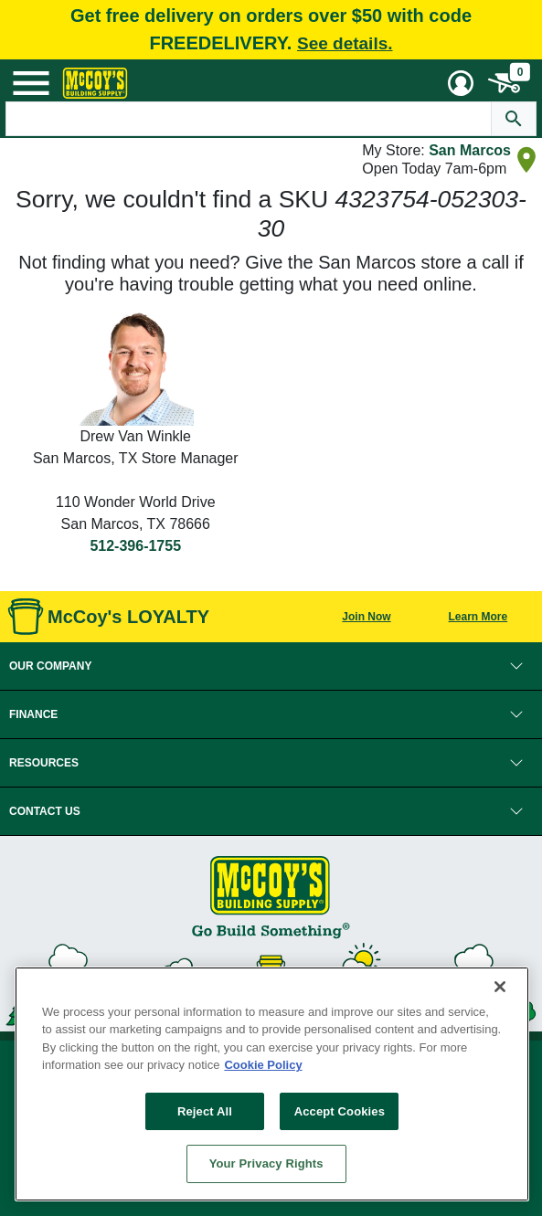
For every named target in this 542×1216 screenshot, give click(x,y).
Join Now (366, 616)
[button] (271, 666)
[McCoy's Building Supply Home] (95, 83)
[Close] (500, 987)
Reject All (204, 1111)
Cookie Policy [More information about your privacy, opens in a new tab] (263, 1065)
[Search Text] (248, 118)
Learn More (478, 616)
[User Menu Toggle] (460, 83)
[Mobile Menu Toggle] (31, 83)
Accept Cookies (339, 1111)
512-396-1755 (135, 546)
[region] (272, 1084)
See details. (345, 43)
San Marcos (470, 150)
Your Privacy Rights (266, 1163)
